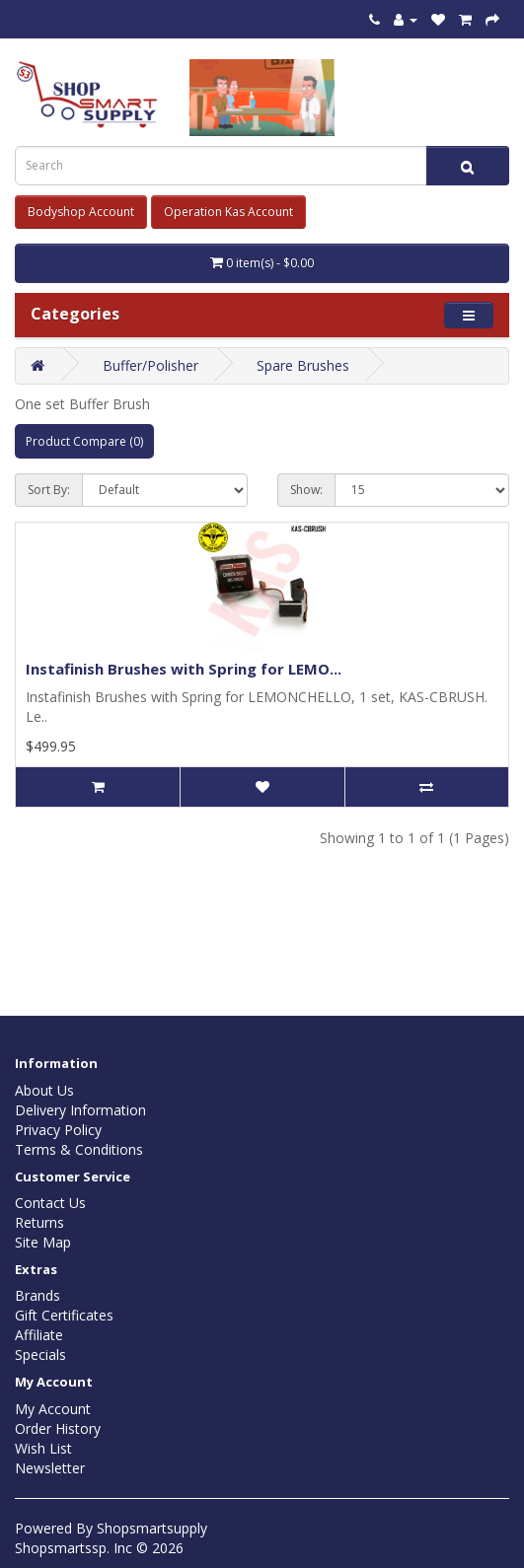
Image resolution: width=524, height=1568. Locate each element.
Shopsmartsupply (152, 1528)
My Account (53, 1408)
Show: (306, 489)
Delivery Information (80, 1110)
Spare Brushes (303, 365)
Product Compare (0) (84, 441)
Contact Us (50, 1202)
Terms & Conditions (79, 1149)
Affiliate (39, 1334)
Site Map (43, 1242)
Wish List (43, 1448)
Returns (39, 1222)
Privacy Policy (58, 1129)
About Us (44, 1090)
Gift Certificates (64, 1315)
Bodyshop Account (81, 211)
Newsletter (50, 1468)
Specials (40, 1354)
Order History (58, 1428)
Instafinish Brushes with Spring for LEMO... (183, 668)
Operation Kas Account (228, 211)
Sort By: (49, 489)
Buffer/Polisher (150, 365)
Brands (37, 1295)
